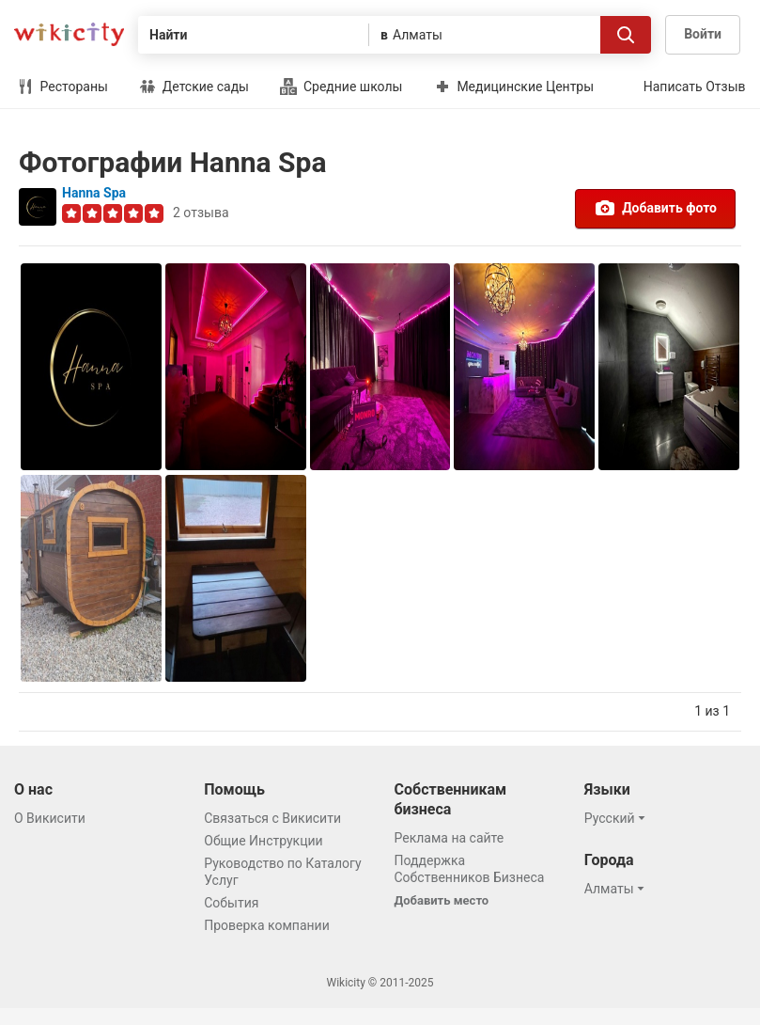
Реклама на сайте (449, 837)
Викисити (69, 34)
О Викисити (49, 818)
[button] (617, 818)
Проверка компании (267, 925)
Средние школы (341, 86)
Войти (702, 33)
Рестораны (62, 86)
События (231, 902)
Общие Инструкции (263, 840)
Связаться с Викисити (272, 818)
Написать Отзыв (695, 86)
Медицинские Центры (514, 86)
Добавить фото (655, 208)
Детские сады (194, 86)
